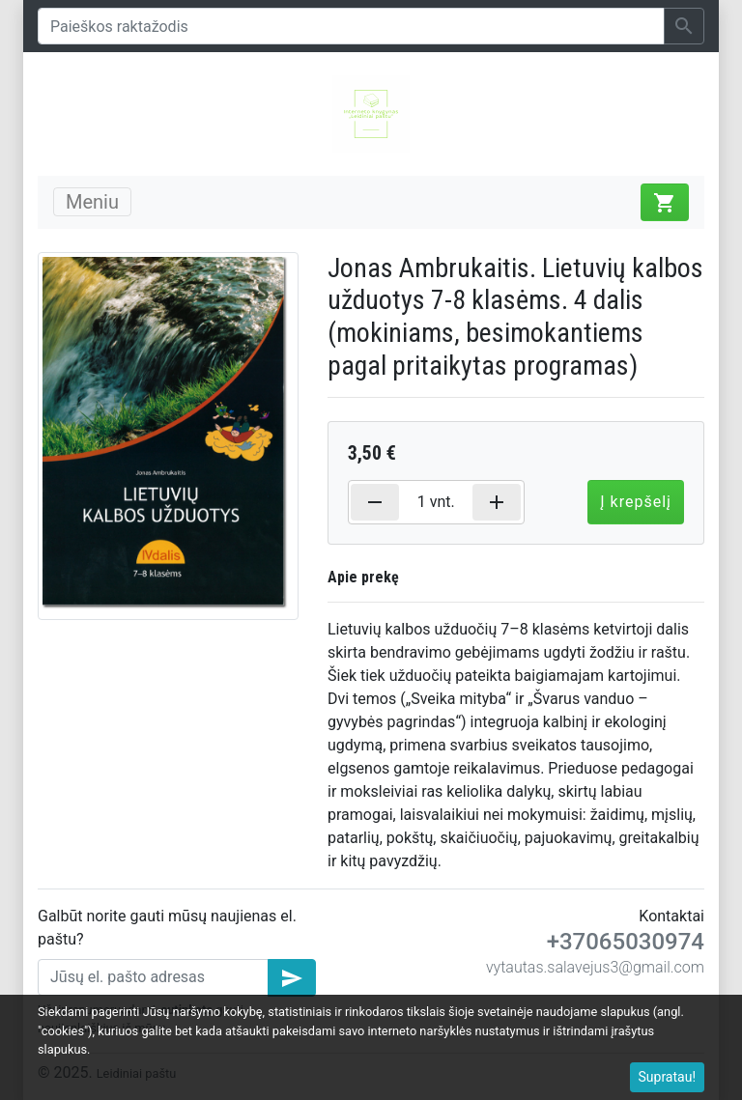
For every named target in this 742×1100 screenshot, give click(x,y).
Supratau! (668, 1077)
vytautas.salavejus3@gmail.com (595, 967)
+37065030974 (625, 941)
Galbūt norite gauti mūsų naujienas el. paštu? (167, 927)
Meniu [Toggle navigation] (92, 201)
